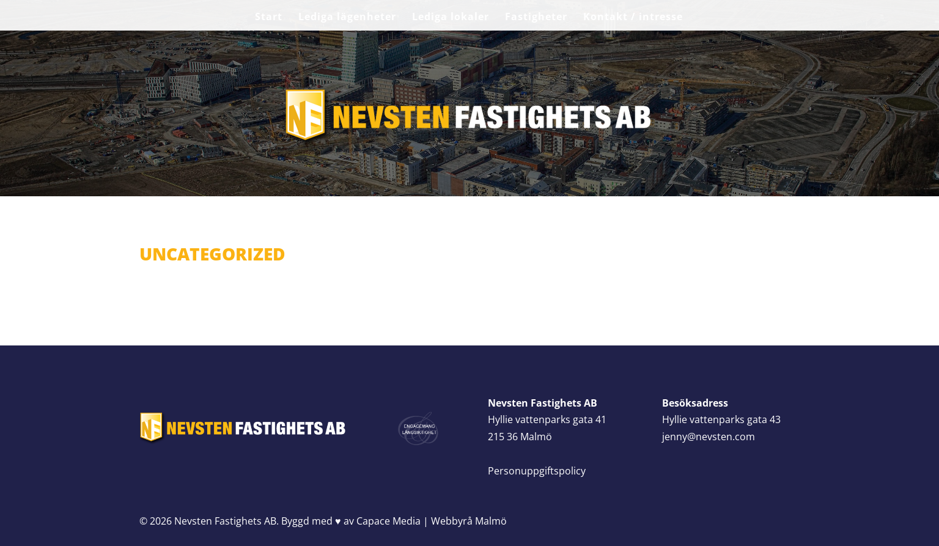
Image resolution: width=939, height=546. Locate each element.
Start (268, 17)
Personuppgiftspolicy (537, 471)
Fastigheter (536, 17)
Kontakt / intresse (633, 17)
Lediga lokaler (450, 17)
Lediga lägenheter (347, 17)
